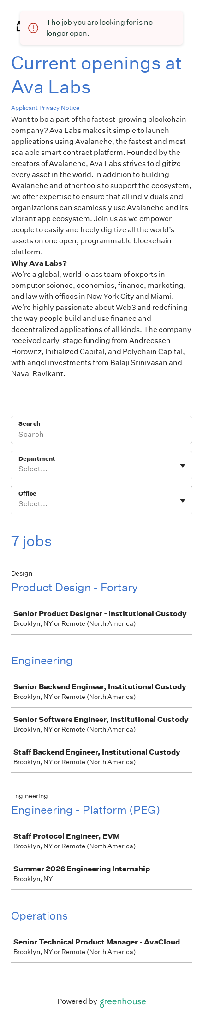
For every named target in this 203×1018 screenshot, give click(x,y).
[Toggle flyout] (182, 465)
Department (36, 459)
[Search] (101, 436)
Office (27, 494)
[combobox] (19, 469)
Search (29, 424)
